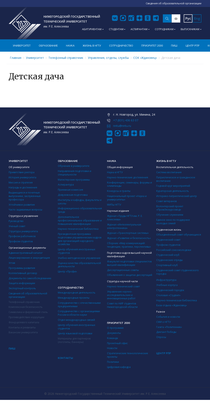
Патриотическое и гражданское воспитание (175, 179)
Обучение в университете (73, 166)
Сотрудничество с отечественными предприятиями (79, 304)
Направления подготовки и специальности (74, 172)
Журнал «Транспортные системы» (128, 233)
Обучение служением (169, 214)
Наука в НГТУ (115, 172)
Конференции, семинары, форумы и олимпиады (129, 184)
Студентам (116, 29)
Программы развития (22, 268)
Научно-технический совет (123, 286)
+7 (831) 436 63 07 (125, 120)
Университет (22, 45)
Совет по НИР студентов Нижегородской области (122, 305)
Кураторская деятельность (172, 191)
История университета (22, 177)
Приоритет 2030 (152, 45)
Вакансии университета (23, 332)
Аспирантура (66, 184)
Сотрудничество (121, 45)
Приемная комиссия (70, 189)
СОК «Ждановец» (145, 58)
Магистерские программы (74, 179)
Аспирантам (139, 29)
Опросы (161, 337)
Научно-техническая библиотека (78, 229)
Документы (114, 333)
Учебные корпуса (167, 285)
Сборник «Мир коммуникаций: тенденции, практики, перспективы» (129, 244)
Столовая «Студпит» (168, 295)
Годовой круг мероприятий (173, 186)
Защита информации (22, 283)
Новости (112, 348)
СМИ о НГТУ (163, 322)
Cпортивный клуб (167, 265)
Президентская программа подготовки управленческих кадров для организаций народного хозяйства (79, 239)
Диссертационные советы (123, 270)
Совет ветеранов (166, 201)
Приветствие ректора (21, 172)
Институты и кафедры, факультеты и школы (80, 201)
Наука (70, 45)
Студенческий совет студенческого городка (177, 272)
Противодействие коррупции (26, 317)
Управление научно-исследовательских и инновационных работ (121, 295)
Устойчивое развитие (22, 204)
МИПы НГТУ (114, 204)
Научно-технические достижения (127, 177)
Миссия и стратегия (21, 182)
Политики (113, 362)
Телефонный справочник (65, 58)
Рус (188, 18)
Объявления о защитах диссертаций (129, 275)
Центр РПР (193, 45)
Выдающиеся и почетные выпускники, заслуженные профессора (25, 196)
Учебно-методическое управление (79, 258)
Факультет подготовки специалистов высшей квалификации (129, 263)
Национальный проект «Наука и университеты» (127, 197)
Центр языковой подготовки (75, 333)
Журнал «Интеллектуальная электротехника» (124, 226)
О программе (115, 328)
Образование (48, 45)
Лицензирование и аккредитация (29, 257)
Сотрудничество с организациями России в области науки (79, 313)
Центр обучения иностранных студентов (76, 251)
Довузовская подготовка (73, 195)
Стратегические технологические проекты (127, 355)
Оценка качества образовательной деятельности (79, 264)
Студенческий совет (168, 239)
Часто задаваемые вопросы (25, 209)
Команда (112, 338)
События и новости (168, 317)
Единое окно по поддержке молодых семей (173, 221)
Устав (12, 263)
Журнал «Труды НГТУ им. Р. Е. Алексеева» (125, 217)
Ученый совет (17, 226)
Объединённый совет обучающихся (178, 234)
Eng (197, 18)
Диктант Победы (166, 332)
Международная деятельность (76, 292)
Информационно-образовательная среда (80, 210)
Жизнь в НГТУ (92, 45)
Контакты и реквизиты (22, 327)
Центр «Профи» (67, 271)
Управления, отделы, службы (108, 58)
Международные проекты (73, 297)
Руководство (16, 221)
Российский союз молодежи (173, 250)
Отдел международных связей (76, 320)
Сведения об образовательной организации (28, 295)
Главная (15, 58)
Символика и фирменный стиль (28, 312)
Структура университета (23, 231)
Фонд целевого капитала (24, 322)
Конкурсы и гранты (118, 191)
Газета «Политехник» (169, 327)
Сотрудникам (164, 29)
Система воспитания (168, 172)
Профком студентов (21, 241)
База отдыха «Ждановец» (171, 305)
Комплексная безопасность (25, 307)
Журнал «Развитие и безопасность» (129, 238)
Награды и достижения (23, 187)
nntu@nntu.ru (122, 126)
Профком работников (22, 236)
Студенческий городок (170, 290)
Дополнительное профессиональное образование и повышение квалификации (80, 220)
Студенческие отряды (169, 260)
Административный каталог (26, 253)
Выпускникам (190, 29)
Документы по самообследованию (30, 278)
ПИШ (174, 45)
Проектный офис (117, 343)
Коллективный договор (23, 273)
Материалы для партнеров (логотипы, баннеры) (74, 340)
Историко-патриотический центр (176, 196)
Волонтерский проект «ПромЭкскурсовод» (169, 208)
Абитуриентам (92, 29)
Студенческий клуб (167, 255)
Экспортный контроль (22, 288)
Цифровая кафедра (119, 367)
